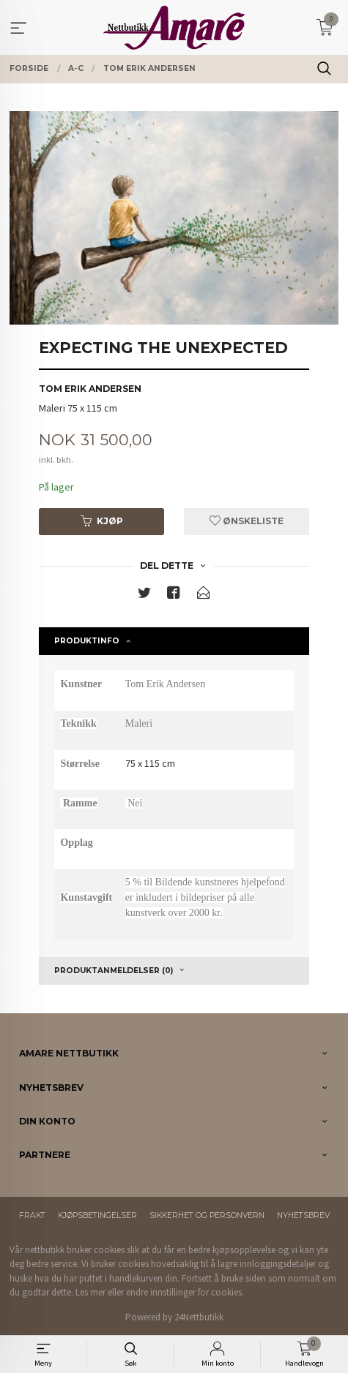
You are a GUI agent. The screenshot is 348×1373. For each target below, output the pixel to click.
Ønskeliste (247, 520)
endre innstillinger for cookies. (185, 1292)
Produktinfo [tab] (86, 641)
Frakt (32, 1215)
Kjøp (102, 520)
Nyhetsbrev (303, 1215)
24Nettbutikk (198, 1317)
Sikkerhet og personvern (206, 1215)
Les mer (90, 1292)
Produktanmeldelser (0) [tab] (113, 970)
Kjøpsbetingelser (97, 1215)
